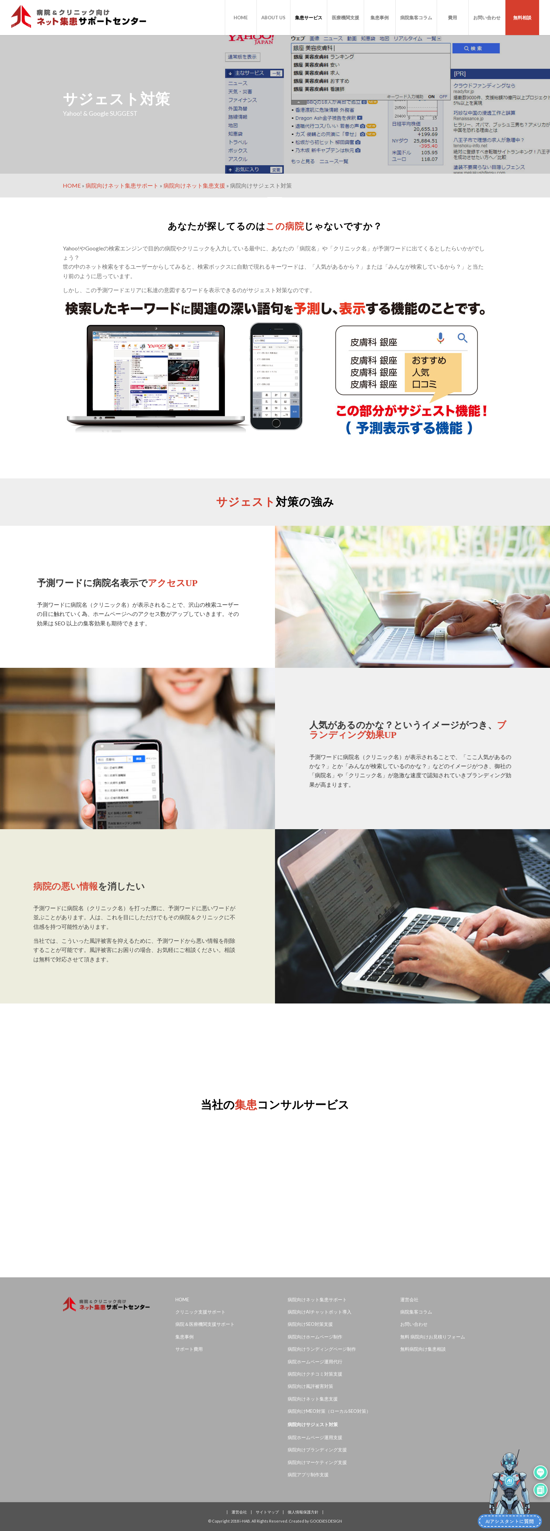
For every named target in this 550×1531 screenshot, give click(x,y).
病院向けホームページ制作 (315, 1336)
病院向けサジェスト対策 (313, 1424)
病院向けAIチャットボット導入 (319, 1312)
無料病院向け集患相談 (423, 1349)
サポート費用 (189, 1349)
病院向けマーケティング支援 (317, 1462)
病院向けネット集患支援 (194, 185)
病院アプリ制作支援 (308, 1474)
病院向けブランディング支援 (317, 1449)
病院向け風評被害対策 (310, 1386)
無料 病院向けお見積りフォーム (432, 1336)
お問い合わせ (414, 1324)
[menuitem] (240, 17)
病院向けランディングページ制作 (322, 1349)
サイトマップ (267, 1512)
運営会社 (409, 1299)
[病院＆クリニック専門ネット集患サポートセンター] (78, 17)
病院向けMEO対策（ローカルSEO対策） (329, 1411)
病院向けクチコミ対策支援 (315, 1374)
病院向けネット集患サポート (122, 185)
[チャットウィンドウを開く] (541, 1488)
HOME (72, 185)
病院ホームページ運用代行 (315, 1361)
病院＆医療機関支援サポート (205, 1324)
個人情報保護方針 (303, 1512)
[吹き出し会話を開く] (541, 1470)
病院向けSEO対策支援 (310, 1324)
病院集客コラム (416, 1312)
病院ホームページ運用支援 (315, 1437)
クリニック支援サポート (200, 1312)
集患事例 (184, 1336)
